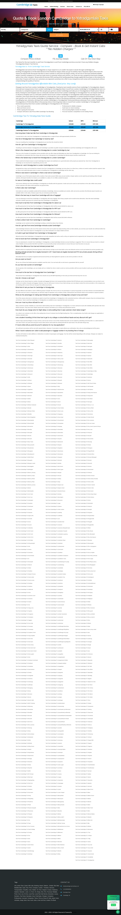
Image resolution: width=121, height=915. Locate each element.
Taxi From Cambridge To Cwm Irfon (24, 638)
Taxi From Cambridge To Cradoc (23, 601)
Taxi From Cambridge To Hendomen (54, 454)
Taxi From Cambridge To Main (53, 807)
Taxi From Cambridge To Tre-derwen (84, 715)
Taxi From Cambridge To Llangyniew (54, 681)
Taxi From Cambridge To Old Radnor (84, 389)
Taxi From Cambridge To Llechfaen (54, 767)
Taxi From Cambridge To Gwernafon (54, 432)
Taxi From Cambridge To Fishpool (24, 814)
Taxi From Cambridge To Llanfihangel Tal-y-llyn (57, 632)
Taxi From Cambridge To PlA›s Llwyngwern (85, 546)
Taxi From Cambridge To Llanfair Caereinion (56, 614)
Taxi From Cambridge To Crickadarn (24, 617)
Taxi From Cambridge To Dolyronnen (24, 755)
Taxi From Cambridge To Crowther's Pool (26, 632)
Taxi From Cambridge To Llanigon (54, 697)
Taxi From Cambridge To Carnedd (24, 518)
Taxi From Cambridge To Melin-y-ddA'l (55, 817)
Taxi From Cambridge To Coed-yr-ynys (25, 580)
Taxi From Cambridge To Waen (82, 792)
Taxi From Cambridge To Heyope (53, 472)
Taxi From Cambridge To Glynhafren (54, 392)
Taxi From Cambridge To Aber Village (25, 343)
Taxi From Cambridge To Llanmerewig (55, 706)
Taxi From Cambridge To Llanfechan (54, 623)
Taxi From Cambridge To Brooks (23, 435)
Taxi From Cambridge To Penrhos (83, 466)
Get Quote (59, 35)
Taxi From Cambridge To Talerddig (83, 675)
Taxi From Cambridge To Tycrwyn (83, 770)
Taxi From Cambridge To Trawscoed (84, 712)
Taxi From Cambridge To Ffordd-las (24, 801)
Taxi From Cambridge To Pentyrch (83, 506)
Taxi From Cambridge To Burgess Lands (25, 463)
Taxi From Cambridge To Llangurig (54, 675)
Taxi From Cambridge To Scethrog (83, 638)
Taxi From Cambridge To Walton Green (84, 795)
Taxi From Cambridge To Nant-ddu (83, 343)
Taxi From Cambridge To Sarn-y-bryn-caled (85, 629)
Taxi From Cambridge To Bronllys (24, 429)
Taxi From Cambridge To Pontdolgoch (84, 577)
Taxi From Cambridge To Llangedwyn (55, 666)
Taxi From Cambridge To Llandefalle (54, 567)
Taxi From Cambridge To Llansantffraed (55, 721)
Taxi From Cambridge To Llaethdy (54, 512)
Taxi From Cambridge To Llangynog (54, 684)
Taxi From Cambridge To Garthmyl (24, 854)
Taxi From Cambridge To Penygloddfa (84, 524)
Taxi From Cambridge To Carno (23, 521)
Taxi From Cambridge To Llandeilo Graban (56, 574)
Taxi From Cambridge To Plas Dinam (84, 531)
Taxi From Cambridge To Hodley (53, 478)
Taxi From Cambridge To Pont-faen (83, 567)
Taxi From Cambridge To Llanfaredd (54, 617)
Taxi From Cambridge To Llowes (53, 770)
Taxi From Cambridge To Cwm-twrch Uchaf (26, 651)
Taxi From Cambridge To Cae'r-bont (24, 494)
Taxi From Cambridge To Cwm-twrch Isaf (25, 647)
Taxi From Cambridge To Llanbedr (54, 537)
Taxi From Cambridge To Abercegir (24, 355)
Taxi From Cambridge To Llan (53, 518)
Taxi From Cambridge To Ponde (83, 549)
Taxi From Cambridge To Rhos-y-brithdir (85, 614)
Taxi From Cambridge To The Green (84, 691)
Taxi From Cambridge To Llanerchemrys (55, 601)
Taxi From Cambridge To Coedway (24, 583)
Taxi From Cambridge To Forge (23, 823)
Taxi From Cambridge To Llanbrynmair (55, 546)
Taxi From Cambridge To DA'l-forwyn (24, 774)
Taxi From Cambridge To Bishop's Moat (25, 411)
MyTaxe (74, 912)
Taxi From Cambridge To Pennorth (83, 463)
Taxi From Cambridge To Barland (24, 395)
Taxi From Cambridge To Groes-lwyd (54, 417)
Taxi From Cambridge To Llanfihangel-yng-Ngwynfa (58, 641)
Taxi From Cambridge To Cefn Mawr (24, 540)
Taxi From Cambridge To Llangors (54, 669)
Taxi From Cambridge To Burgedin (24, 460)
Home (46, 6)
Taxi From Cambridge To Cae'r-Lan (24, 497)
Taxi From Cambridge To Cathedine (24, 527)
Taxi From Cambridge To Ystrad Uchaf (84, 854)
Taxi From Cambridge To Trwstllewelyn (84, 767)
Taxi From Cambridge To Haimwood (54, 441)
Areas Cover (70, 6)
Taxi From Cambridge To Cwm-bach (24, 641)
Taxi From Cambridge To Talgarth (83, 678)
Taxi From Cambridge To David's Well (25, 700)
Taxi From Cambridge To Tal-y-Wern (84, 669)
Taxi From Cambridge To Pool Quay (84, 592)
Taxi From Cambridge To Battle (23, 398)
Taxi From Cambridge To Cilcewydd (24, 561)
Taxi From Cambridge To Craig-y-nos (24, 607)
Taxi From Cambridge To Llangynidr (54, 678)
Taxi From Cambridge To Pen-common (84, 420)
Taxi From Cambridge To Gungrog (54, 426)
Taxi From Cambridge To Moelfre (53, 850)
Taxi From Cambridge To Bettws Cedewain (26, 404)
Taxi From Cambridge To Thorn (82, 700)
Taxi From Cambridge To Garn (23, 841)
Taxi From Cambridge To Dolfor (23, 740)
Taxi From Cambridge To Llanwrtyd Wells (55, 749)
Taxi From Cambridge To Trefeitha (83, 731)
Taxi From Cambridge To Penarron (83, 432)
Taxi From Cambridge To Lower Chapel (55, 792)
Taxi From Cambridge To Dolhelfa (24, 743)
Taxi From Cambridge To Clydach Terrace (26, 574)
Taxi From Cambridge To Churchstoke (25, 555)
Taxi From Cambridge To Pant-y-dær (84, 404)
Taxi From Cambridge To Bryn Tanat (24, 441)
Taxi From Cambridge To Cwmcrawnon (25, 669)
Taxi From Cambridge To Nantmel (83, 352)
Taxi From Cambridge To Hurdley (54, 494)
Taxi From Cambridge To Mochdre (54, 841)
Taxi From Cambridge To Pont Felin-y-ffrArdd (86, 555)
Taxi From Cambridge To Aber (23, 346)
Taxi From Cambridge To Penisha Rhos (84, 454)
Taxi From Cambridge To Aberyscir (24, 374)
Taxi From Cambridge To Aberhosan (24, 368)
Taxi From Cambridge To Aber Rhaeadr (25, 340)
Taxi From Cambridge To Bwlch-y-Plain (25, 481)
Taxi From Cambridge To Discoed (24, 715)
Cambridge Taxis (66, 892)
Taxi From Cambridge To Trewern (83, 758)
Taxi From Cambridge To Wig (82, 823)
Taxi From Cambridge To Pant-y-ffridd (84, 408)
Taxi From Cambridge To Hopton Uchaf (55, 487)
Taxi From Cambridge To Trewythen (84, 761)
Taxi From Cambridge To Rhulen (83, 623)
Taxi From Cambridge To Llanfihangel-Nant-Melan (57, 638)
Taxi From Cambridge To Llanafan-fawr (55, 521)
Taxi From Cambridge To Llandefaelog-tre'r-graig (57, 561)
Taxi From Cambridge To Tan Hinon (83, 684)
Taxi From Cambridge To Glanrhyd (54, 371)
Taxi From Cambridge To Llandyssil (54, 589)
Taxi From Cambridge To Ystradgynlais (84, 860)
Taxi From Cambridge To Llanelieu (54, 595)
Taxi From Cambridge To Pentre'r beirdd (85, 484)
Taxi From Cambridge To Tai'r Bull (83, 666)
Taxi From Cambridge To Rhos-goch (84, 611)
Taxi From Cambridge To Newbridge (84, 374)
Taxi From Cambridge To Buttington (24, 469)
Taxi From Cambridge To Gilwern (53, 349)
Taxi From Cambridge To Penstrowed (84, 469)
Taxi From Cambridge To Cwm (23, 657)
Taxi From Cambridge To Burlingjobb (25, 466)
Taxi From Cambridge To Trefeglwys (84, 727)
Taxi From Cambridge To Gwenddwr (54, 429)
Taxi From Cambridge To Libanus (54, 506)
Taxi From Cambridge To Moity (53, 854)
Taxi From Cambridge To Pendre (83, 444)
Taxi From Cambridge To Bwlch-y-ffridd (25, 478)
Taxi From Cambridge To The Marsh (84, 694)
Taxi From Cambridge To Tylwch (83, 777)
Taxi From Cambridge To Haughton (54, 448)
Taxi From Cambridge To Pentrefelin (84, 503)
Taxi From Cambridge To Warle (82, 804)
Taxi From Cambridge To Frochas (24, 832)
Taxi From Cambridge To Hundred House (55, 491)
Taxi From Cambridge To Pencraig (83, 441)
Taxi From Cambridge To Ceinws (23, 549)
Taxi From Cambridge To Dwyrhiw (24, 767)
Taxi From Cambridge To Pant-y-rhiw (84, 411)
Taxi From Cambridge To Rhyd (82, 626)
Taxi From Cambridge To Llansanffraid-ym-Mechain (58, 712)
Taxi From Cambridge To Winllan (83, 826)
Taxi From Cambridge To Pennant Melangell (85, 457)
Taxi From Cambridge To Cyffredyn (24, 684)
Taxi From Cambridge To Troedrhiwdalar (85, 764)
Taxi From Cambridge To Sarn (82, 632)
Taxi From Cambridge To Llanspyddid (55, 731)
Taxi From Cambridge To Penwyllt (83, 509)
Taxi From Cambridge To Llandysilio (54, 586)
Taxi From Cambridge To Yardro (83, 841)
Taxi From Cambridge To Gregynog (54, 414)
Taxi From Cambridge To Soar (82, 651)
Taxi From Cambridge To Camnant (24, 512)
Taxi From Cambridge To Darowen (24, 694)
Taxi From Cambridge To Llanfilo (53, 644)
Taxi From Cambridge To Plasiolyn (83, 540)
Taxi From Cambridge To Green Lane (54, 411)
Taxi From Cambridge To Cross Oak (24, 623)
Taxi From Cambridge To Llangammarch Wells (57, 660)
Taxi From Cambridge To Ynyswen (83, 850)
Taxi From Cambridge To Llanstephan (55, 734)
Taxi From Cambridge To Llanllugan (54, 700)
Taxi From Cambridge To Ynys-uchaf (84, 847)
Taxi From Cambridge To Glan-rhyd (54, 355)
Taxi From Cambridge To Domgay (24, 758)
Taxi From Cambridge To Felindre (24, 786)
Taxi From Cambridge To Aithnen (24, 380)
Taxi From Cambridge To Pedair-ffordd (84, 417)
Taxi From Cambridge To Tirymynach (84, 706)
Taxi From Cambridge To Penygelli (83, 521)
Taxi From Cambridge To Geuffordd (54, 346)
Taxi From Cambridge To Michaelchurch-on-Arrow (58, 826)
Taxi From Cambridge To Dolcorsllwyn (25, 734)
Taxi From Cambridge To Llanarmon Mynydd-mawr (58, 527)
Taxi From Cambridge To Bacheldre (24, 392)
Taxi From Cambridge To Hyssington (54, 497)
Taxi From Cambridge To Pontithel (83, 580)
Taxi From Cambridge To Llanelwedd (54, 598)
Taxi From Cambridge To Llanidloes (54, 691)
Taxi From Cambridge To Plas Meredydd (85, 534)
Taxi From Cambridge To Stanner (83, 657)
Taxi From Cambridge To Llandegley (54, 571)
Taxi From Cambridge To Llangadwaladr (55, 657)
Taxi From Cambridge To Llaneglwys (54, 592)
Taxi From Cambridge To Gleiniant (54, 383)
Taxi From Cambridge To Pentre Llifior (84, 481)
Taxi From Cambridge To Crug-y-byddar (25, 635)
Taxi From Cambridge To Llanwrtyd (54, 752)
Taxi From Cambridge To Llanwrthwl (54, 746)
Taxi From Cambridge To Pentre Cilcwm (84, 475)
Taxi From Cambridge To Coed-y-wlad (25, 577)
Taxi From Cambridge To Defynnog (24, 706)
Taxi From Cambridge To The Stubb (83, 697)
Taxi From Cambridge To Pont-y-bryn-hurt (85, 571)
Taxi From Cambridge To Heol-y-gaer (54, 469)
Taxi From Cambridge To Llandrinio (54, 583)
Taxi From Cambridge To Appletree (24, 389)
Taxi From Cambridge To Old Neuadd (84, 386)
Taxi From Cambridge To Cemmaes (24, 552)
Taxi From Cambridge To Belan (23, 401)
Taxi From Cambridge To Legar (53, 503)
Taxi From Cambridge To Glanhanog (54, 364)
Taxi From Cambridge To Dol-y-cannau (25, 724)
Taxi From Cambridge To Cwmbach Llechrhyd (27, 660)
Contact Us (79, 6)
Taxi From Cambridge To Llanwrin (54, 743)
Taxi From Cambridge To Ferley (23, 795)
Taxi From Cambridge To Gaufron (54, 340)
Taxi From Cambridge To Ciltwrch (24, 564)
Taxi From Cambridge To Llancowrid (54, 549)
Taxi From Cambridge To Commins (24, 598)
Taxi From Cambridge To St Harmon (84, 654)
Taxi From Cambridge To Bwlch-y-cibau (25, 475)
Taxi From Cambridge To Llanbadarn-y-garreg (57, 534)
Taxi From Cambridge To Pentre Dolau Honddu (86, 478)
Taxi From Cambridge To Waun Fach (84, 807)
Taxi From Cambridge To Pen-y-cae (83, 429)
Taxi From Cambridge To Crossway (24, 626)
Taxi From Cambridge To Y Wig (82, 838)
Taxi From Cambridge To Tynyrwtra (83, 780)
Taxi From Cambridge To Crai (23, 604)
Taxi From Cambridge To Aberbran (24, 352)
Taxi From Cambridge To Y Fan (82, 832)
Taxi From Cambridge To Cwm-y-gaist (25, 654)
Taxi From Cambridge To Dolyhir (23, 749)
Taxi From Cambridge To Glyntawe (54, 395)
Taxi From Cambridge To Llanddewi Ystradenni (57, 555)
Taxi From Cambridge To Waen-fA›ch (84, 789)
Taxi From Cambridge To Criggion (24, 620)
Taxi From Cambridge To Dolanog (24, 727)
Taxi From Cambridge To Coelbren (24, 586)
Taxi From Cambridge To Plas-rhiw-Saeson (85, 537)
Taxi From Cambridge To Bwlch (23, 487)
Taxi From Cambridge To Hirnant (53, 475)
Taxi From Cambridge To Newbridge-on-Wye (86, 371)
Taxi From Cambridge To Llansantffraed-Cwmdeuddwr (59, 715)
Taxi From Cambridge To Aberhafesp (24, 364)
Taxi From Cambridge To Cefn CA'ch (24, 537)
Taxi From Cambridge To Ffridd (23, 804)
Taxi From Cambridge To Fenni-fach (24, 792)
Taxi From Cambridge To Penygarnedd (84, 518)
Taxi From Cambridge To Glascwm (54, 377)
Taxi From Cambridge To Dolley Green (25, 746)
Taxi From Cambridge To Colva (23, 592)
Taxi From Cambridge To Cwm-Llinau (25, 644)
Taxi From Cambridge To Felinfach (24, 789)
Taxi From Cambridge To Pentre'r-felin (84, 487)
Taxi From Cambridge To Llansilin (54, 727)
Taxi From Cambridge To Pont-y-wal (84, 574)
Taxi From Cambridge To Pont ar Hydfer (84, 552)
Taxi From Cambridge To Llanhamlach (55, 687)
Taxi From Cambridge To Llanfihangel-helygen (57, 635)
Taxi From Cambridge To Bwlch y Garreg (25, 472)
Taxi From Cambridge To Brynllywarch (25, 454)
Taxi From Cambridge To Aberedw (24, 358)
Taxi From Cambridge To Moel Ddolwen (55, 844)
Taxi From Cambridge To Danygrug (24, 687)
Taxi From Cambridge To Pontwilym (84, 589)
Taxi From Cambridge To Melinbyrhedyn (55, 820)
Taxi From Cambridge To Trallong (83, 709)
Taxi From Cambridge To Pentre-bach (84, 491)
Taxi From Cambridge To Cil (22, 558)
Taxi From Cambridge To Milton (53, 838)
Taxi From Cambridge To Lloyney (54, 774)
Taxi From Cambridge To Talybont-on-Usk (85, 681)
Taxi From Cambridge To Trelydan (83, 752)
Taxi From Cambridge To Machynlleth (55, 795)
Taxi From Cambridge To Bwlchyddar (25, 491)
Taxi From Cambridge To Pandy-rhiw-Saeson (86, 392)
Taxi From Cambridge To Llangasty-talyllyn (56, 663)
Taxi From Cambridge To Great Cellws (55, 408)
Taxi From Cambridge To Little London (55, 509)
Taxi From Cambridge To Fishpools (24, 817)
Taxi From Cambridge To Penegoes (83, 448)
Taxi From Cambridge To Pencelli (83, 435)
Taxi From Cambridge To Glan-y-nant (54, 358)
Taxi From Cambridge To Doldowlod (24, 737)
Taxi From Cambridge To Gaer (23, 838)
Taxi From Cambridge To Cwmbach (24, 663)
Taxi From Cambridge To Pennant (83, 460)
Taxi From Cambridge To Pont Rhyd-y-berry (85, 561)
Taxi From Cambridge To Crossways (24, 629)
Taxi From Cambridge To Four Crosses (25, 826)
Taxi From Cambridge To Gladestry (54, 352)
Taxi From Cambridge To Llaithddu (54, 515)
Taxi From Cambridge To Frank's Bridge (25, 829)
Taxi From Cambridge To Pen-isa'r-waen (85, 423)
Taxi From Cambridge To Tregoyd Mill (84, 740)
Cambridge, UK (66, 895)
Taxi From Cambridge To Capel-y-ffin (24, 515)
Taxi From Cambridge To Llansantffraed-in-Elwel (57, 718)
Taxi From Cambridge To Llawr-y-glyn (55, 764)
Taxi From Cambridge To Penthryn (83, 472)
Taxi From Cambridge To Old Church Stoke (85, 383)
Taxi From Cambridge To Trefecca (83, 724)
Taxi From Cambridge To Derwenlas (24, 709)
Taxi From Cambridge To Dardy (23, 691)
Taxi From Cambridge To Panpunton (84, 395)
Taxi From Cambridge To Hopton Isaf (54, 484)
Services (62, 6)
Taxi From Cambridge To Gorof (53, 401)
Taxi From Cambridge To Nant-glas (83, 346)
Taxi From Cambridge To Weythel (83, 817)
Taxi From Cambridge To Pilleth (83, 527)
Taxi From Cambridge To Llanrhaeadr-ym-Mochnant (58, 709)
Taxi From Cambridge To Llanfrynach (54, 647)
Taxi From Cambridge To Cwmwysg (24, 681)
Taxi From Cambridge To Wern (82, 810)
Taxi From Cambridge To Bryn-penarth (25, 444)
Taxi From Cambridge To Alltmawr (24, 383)
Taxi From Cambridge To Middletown (54, 829)
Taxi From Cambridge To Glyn (53, 386)
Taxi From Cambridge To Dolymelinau (25, 752)
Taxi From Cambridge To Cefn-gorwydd (25, 543)
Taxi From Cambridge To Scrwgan (83, 641)
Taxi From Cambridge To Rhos (82, 620)
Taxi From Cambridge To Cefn (23, 546)
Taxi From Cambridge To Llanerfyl (54, 607)
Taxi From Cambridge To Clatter (23, 567)
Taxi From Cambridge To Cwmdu (23, 672)
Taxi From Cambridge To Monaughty (84, 340)
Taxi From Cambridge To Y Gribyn (83, 835)
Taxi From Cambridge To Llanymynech (55, 758)
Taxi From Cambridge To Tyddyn (83, 774)
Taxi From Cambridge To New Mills (83, 361)
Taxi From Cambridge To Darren (23, 697)
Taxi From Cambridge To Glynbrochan (55, 389)
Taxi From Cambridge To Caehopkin (24, 500)
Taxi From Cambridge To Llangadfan (54, 654)
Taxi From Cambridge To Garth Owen (25, 844)
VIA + (49, 29)
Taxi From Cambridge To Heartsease (54, 451)
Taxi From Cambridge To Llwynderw (54, 780)
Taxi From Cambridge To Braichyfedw (25, 420)
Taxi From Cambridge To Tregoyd (83, 743)
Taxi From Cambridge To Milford (53, 835)
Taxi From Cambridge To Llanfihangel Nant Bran (57, 626)
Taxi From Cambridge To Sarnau (83, 635)
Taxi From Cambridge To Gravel (53, 404)
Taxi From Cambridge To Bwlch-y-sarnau (25, 484)
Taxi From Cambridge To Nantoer (83, 355)
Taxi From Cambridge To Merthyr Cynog (55, 823)
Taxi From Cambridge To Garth (23, 847)
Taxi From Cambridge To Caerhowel (24, 506)
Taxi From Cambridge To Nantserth (83, 358)
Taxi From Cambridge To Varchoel (83, 786)
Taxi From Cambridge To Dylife (23, 770)
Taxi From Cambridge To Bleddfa (24, 414)
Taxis (27, 4)
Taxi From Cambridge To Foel (23, 820)
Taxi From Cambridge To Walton (83, 798)
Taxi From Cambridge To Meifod (53, 814)
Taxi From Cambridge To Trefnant (83, 737)
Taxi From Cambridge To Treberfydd (84, 718)
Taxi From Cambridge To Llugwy (53, 777)
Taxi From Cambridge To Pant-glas (83, 401)
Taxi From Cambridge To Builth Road (25, 457)
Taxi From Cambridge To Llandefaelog (55, 564)
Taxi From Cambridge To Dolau (23, 731)
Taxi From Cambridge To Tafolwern (83, 663)
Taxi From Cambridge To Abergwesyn (25, 361)
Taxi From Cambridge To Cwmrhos (24, 678)
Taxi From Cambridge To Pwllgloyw (83, 598)
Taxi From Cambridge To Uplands (83, 783)
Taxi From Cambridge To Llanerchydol (55, 604)
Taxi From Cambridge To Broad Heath (25, 423)
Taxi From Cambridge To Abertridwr (24, 371)
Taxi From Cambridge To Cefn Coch (24, 534)
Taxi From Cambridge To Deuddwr (24, 712)
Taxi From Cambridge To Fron (23, 835)
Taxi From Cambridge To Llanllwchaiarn (55, 703)
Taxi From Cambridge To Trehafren (83, 749)
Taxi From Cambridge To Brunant (24, 438)
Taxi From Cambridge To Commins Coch (25, 595)
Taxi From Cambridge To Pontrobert (84, 586)
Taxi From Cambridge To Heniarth (54, 460)
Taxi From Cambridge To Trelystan (83, 755)
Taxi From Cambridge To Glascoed (54, 374)
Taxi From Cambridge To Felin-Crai (24, 783)
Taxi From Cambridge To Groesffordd (55, 420)
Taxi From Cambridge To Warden (83, 801)
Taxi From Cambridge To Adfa (23, 377)
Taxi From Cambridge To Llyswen (54, 786)
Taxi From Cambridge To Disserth (24, 718)
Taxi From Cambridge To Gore (53, 398)
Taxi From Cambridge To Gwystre (54, 438)
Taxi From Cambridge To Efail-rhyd (24, 777)
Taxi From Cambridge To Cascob (23, 524)
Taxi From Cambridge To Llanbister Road (55, 540)
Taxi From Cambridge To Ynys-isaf (83, 844)
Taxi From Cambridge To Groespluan (54, 423)
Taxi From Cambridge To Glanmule (54, 368)
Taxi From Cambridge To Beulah (23, 408)
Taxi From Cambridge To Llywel (53, 789)
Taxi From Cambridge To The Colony (84, 687)
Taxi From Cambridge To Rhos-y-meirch (85, 617)
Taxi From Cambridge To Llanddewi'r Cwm (56, 558)
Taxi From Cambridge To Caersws (24, 509)
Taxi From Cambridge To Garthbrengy (25, 850)
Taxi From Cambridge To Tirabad (83, 703)
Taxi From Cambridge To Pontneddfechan (85, 583)
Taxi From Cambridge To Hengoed (54, 457)
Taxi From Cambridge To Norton (83, 380)
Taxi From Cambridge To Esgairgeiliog (25, 780)
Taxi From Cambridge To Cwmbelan (24, 666)
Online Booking (54, 6)
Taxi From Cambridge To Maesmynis (54, 798)
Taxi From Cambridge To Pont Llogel (84, 558)
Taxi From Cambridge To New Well (83, 364)
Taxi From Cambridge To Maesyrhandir (55, 804)
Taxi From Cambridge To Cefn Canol (24, 531)
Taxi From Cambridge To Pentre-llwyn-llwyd (85, 494)
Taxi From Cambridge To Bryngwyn (24, 451)
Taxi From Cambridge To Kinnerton (54, 500)
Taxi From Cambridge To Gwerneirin (54, 435)
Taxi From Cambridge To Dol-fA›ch (24, 721)
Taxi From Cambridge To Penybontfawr (84, 515)
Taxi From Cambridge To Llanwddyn (54, 737)
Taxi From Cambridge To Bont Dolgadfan (25, 417)
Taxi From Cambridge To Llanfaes (54, 611)
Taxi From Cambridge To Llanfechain (54, 620)
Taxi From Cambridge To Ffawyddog (24, 798)
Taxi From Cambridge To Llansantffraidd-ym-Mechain (58, 724)
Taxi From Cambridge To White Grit (83, 820)
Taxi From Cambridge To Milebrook (54, 832)
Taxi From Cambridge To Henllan (53, 463)
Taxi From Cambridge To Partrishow (84, 414)
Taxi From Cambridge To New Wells (84, 368)
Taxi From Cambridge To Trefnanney (84, 734)
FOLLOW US (87, 6)
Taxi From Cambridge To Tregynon (83, 746)
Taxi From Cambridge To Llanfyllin (54, 651)
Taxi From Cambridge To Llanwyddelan (55, 755)
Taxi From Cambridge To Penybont (83, 512)
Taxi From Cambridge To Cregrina (24, 611)
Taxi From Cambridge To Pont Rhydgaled (85, 564)
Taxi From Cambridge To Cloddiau (24, 571)
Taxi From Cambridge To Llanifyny (54, 694)
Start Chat (113, 904)
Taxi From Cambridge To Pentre (83, 500)
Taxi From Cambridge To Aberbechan (25, 349)
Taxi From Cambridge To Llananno (54, 524)
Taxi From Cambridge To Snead (83, 647)
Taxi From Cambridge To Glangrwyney (55, 361)
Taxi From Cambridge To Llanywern (54, 761)
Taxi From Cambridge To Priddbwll (83, 595)
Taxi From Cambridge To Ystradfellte (84, 857)
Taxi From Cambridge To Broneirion (24, 426)
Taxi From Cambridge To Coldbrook (24, 589)
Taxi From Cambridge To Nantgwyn (83, 349)
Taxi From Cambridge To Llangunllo (54, 672)
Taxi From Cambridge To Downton (24, 761)
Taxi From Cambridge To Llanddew (54, 552)
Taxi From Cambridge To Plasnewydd (84, 543)
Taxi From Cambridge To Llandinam (54, 580)
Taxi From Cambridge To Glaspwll (54, 380)
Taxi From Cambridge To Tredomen (83, 721)
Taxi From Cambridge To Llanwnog (54, 740)
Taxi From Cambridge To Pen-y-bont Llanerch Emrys (88, 426)
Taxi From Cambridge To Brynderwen (25, 448)
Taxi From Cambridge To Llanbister (54, 543)
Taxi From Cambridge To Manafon (54, 810)
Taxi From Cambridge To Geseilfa (54, 343)
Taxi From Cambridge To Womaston (84, 829)
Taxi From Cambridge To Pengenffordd (84, 451)
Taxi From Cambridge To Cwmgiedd (24, 675)
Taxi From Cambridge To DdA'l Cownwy (25, 703)
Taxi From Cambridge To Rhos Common (85, 607)
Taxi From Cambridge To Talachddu (84, 672)
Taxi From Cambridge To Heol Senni (54, 466)
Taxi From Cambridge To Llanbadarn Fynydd (56, 531)
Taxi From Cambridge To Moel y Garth (55, 847)
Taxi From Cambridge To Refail (82, 601)
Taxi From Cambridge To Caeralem (24, 503)
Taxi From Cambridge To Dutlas (23, 764)
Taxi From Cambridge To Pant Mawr (84, 398)
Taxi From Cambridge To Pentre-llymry (84, 497)
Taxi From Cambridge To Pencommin (84, 438)
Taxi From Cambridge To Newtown (83, 377)
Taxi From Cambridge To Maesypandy (55, 801)
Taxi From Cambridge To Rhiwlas (83, 604)
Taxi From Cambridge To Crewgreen (24, 614)
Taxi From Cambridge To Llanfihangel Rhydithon (57, 629)
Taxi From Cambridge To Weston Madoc (85, 814)
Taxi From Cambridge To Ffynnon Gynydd (26, 807)
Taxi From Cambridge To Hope (53, 481)
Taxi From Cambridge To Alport (23, 386)
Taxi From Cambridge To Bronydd (24, 432)
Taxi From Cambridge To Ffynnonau (24, 810)
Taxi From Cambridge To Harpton (54, 444)
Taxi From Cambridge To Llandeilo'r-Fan (55, 577)
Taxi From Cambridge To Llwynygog (54, 783)
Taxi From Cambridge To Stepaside (83, 660)
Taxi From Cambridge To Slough (83, 644)
